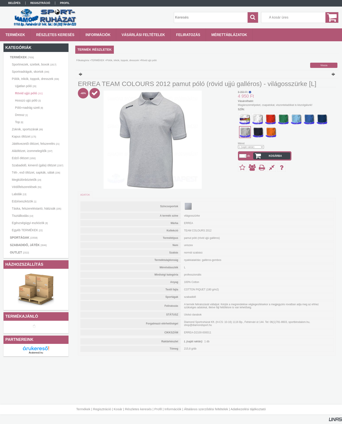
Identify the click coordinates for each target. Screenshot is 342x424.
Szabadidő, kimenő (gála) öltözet (37, 165)
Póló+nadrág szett (29, 107)
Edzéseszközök (24, 201)
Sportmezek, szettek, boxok (34, 64)
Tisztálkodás (22, 215)
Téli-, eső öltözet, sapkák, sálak (36, 172)
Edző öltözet (24, 158)
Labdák (19, 194)
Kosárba (275, 155)
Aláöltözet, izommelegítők (32, 151)
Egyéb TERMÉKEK (27, 230)
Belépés (14, 3)
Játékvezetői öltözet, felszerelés (35, 143)
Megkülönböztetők (26, 179)
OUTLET (19, 252)
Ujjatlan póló (25, 86)
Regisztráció (102, 409)
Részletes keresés (138, 409)
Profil (158, 409)
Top (19, 122)
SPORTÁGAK (24, 237)
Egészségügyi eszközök (30, 223)
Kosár (118, 409)
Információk (172, 409)
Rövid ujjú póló (29, 93)
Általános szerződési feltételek (206, 409)
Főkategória (82, 60)
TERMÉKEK (22, 57)
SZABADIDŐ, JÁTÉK (28, 245)
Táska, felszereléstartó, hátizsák (36, 208)
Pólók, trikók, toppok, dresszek (35, 79)
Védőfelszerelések (26, 187)
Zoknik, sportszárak (27, 129)
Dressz (21, 115)
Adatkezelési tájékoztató (248, 409)
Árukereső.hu (36, 352)
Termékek (83, 409)
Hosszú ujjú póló (28, 100)
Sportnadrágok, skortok (30, 71)
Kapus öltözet (24, 136)
